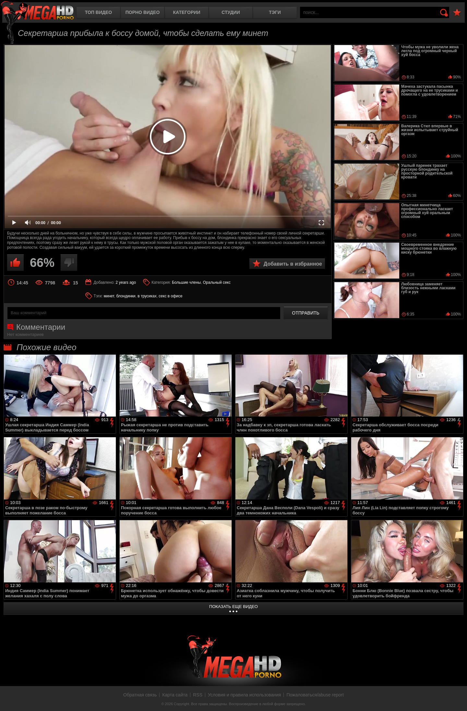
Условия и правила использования (244, 694)
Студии (231, 12)
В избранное (456, 12)
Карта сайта (174, 694)
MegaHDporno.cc (37, 11)
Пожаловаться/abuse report (315, 694)
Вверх (457, 699)
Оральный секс (217, 282)
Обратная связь (140, 694)
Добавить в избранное (293, 264)
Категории (186, 12)
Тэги (275, 12)
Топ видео (98, 12)
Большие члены (186, 282)
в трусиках (147, 296)
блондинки (125, 296)
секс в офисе (170, 296)
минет (109, 296)
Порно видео (143, 12)
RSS (197, 694)
